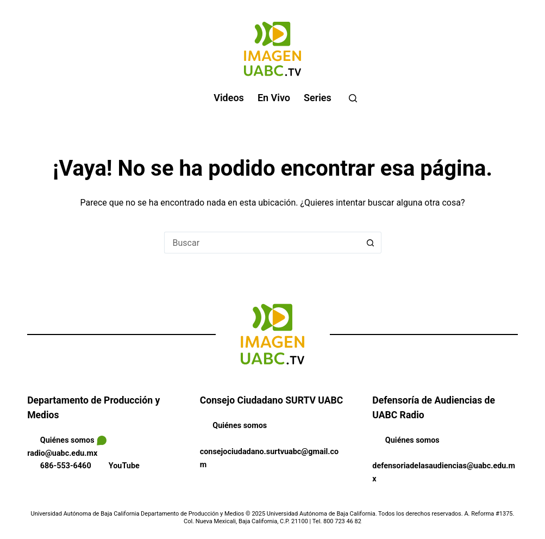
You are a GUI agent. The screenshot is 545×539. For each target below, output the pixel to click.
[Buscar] (353, 98)
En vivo (274, 97)
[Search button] (370, 242)
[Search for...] (262, 242)
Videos (229, 97)
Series (317, 97)
